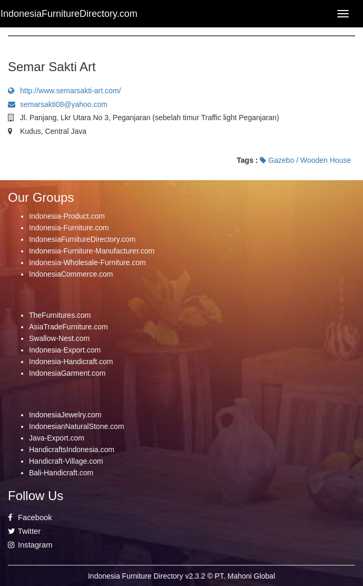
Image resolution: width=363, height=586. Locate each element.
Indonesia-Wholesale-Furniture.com (87, 262)
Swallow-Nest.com (59, 338)
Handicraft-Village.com (66, 461)
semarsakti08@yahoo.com (57, 104)
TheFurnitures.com (60, 315)
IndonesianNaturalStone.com (76, 426)
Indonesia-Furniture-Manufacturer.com (91, 251)
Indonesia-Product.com (67, 216)
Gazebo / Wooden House (305, 160)
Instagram (30, 545)
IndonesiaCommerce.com (71, 274)
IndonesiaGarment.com (67, 373)
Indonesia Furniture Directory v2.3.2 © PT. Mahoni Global (181, 576)
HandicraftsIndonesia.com (71, 449)
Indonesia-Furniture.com (69, 227)
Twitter (24, 531)
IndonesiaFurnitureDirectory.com (82, 239)
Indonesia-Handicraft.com (71, 361)
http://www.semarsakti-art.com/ (64, 90)
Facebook (30, 517)
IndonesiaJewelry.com (65, 415)
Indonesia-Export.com (65, 350)
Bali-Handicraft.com (61, 472)
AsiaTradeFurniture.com (68, 327)
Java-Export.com (56, 438)
